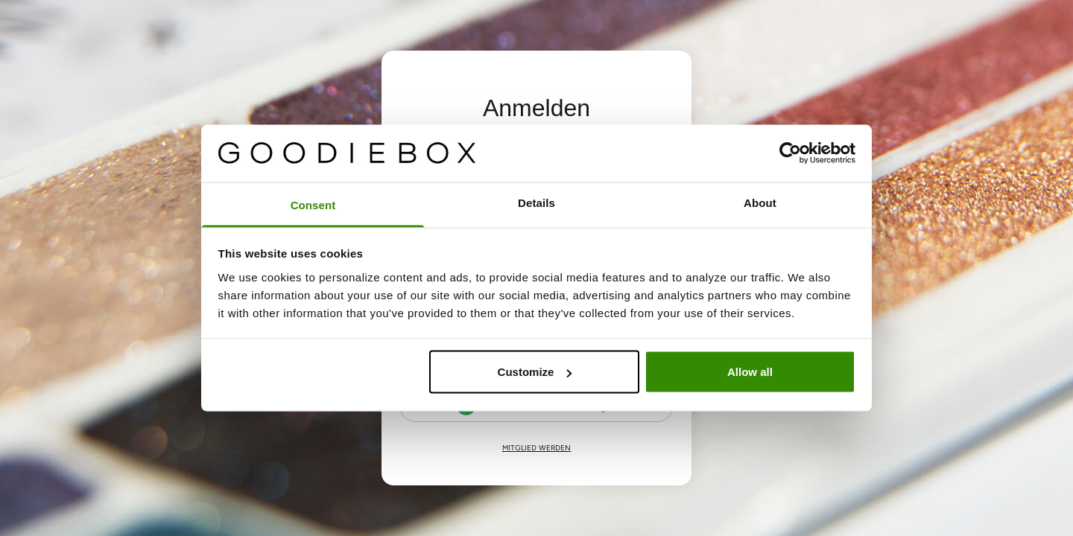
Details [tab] (536, 202)
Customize (535, 372)
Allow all (750, 372)
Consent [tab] (313, 204)
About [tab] (760, 202)
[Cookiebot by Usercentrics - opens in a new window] (790, 153)
